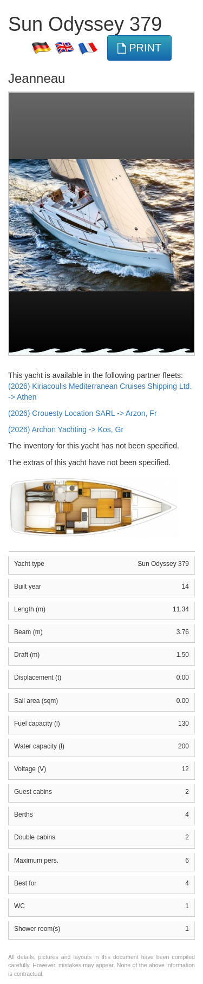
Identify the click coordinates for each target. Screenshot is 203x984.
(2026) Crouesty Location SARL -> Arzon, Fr (82, 413)
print (139, 48)
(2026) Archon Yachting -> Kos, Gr (65, 429)
